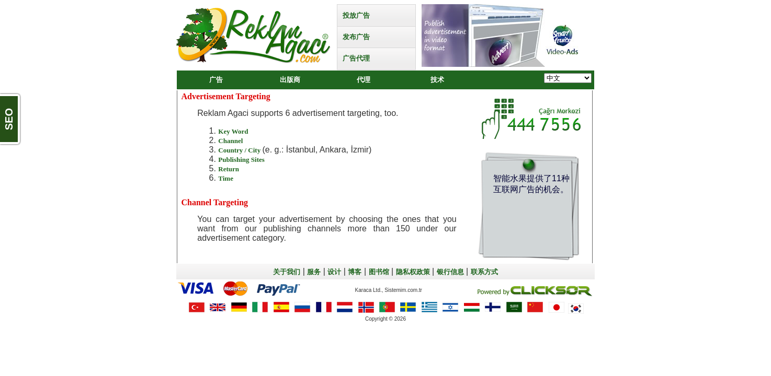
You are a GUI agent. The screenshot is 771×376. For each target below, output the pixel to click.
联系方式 (484, 272)
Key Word (233, 131)
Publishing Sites (241, 159)
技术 (437, 80)
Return (228, 169)
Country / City (240, 150)
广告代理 (356, 58)
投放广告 (356, 15)
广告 (216, 80)
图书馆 (379, 272)
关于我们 (286, 272)
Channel (230, 141)
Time (225, 178)
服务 (314, 272)
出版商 (290, 80)
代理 (363, 80)
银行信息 (450, 272)
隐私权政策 (413, 272)
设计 (334, 272)
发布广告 (356, 37)
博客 (354, 272)
